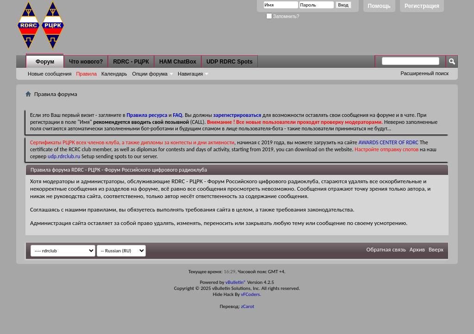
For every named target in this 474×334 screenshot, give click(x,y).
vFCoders (250, 294)
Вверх (436, 249)
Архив (417, 249)
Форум (45, 61)
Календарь (114, 74)
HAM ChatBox (177, 61)
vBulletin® (235, 282)
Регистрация (422, 6)
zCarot (248, 306)
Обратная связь (386, 249)
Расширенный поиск (424, 73)
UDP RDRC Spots (229, 61)
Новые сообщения (49, 74)
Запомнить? (282, 16)
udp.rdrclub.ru (64, 156)
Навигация (190, 74)
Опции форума (150, 74)
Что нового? (86, 61)
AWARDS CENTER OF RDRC (388, 142)
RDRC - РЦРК (131, 61)
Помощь (379, 6)
